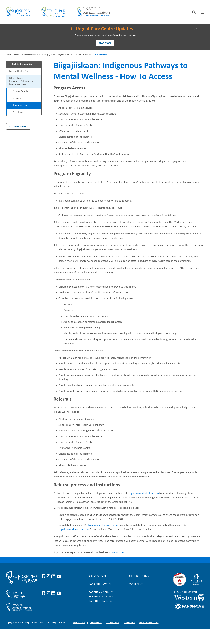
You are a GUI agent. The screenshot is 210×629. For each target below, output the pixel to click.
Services (16, 98)
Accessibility (112, 623)
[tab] (202, 12)
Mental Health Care (34, 54)
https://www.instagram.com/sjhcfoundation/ (49, 593)
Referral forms (138, 576)
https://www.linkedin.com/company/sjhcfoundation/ (53, 593)
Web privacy (79, 623)
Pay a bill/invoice (100, 584)
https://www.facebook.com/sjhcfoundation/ (44, 593)
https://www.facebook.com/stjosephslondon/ (44, 576)
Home (8, 54)
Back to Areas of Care (22, 64)
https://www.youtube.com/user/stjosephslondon (58, 576)
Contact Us (135, 584)
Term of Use (96, 623)
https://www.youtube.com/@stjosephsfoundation (58, 593)
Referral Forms (18, 126)
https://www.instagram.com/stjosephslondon (49, 576)
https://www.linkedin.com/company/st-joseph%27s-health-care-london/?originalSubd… (53, 576)
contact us (118, 552)
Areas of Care (19, 54)
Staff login (129, 623)
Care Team (17, 112)
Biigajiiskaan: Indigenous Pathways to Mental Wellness (68, 54)
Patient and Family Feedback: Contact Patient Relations (101, 597)
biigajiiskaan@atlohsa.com (144, 493)
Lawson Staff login (148, 623)
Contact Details (20, 91)
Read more (105, 43)
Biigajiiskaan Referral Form (103, 525)
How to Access (19, 105)
